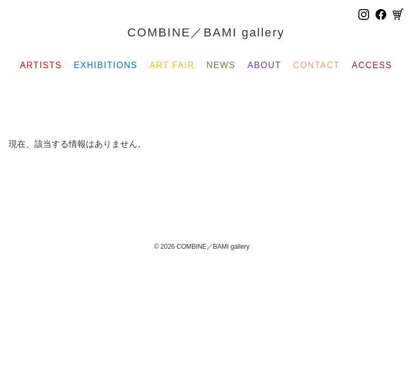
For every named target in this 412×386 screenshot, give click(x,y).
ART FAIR (171, 65)
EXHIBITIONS (105, 65)
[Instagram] (363, 14)
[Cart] (398, 14)
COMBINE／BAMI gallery (205, 32)
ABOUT (264, 65)
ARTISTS (41, 65)
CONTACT (316, 65)
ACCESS (372, 65)
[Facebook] (381, 14)
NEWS (221, 65)
